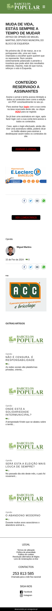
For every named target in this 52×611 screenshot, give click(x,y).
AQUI (18, 112)
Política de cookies (26, 554)
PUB (7, 276)
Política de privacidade (26, 552)
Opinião (9, 354)
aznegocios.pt (32, 609)
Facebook (28, 592)
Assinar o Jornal (25, 149)
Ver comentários (26, 217)
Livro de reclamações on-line (26, 559)
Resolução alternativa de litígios (26, 557)
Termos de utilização (26, 550)
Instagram (28, 595)
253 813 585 (23, 573)
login (26, 107)
